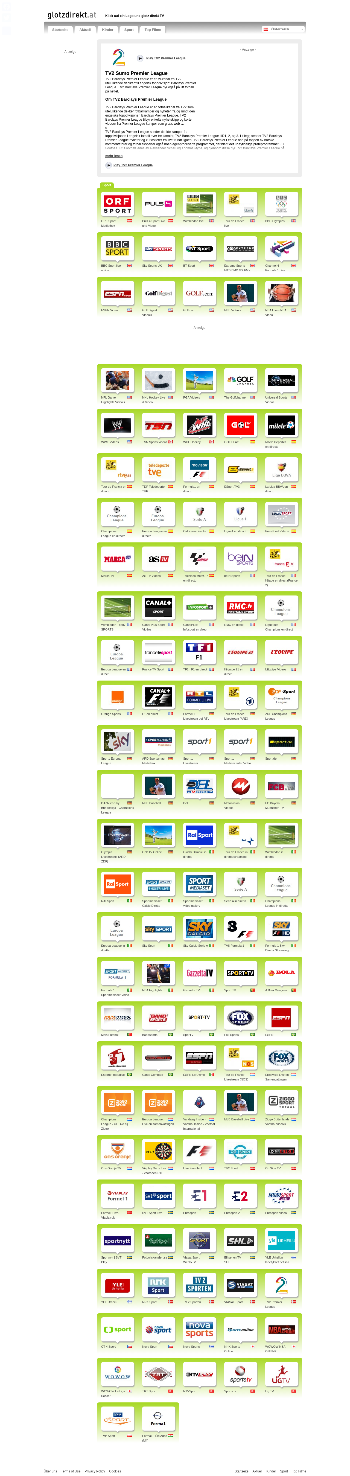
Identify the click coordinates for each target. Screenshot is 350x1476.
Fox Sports (231, 1034)
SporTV (188, 1034)
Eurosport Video (276, 1212)
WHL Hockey (192, 442)
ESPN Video (109, 310)
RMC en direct (233, 624)
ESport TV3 (232, 486)
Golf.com (189, 310)
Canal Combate (152, 1074)
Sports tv (230, 1391)
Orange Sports (111, 714)
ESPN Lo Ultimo (194, 1074)
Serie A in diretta (235, 901)
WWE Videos (110, 442)
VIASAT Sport (233, 1302)
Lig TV (269, 1391)
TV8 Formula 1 (234, 945)
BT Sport (189, 265)
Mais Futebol (109, 1034)
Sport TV (230, 990)
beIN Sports (232, 575)
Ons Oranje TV (111, 1168)
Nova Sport (149, 1346)
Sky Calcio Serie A (195, 945)
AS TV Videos (151, 575)
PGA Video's (191, 397)
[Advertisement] (112, 5)
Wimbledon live (193, 221)
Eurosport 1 (191, 1212)
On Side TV (273, 1168)
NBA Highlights (152, 990)
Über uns (50, 1471)
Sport (129, 30)
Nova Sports (191, 1346)
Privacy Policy (94, 1471)
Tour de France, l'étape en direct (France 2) (281, 580)
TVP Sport (108, 1435)
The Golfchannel (235, 397)
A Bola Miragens (276, 990)
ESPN (269, 1034)
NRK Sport (149, 1302)
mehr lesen (113, 156)
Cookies (115, 1471)
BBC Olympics (275, 221)
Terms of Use (71, 1471)
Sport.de (271, 758)
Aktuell (85, 30)
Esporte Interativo (113, 1074)
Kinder (107, 30)
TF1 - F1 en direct (195, 669)
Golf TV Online (152, 852)
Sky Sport (148, 945)
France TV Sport (153, 669)
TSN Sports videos (154, 442)
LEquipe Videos (275, 669)
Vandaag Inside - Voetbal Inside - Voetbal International (199, 1124)
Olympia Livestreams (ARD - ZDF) (114, 856)
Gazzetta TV (191, 990)
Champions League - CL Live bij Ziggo (114, 1124)
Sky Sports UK (152, 265)
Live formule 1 (192, 1168)
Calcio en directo (194, 531)
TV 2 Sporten (192, 1302)
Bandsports (150, 1034)
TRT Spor (148, 1391)
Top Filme (153, 30)
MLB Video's (232, 310)
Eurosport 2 (232, 1212)
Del (185, 803)
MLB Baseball (151, 803)
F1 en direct (150, 714)
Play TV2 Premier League (133, 165)
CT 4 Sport (108, 1346)
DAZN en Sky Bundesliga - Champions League (117, 807)
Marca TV (107, 575)
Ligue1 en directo (235, 531)
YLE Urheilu (109, 1302)
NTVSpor (189, 1391)
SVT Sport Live (152, 1212)
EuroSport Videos (277, 531)
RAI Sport (107, 901)
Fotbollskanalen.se (154, 1257)
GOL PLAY (231, 442)
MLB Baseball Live (236, 1119)
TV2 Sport (231, 1168)
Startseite (60, 30)
